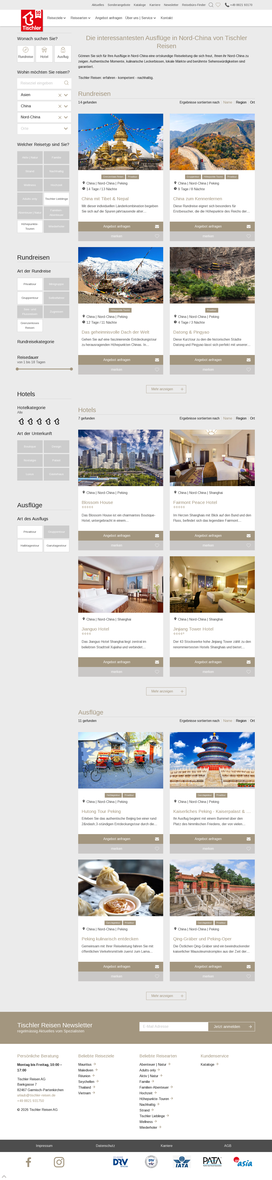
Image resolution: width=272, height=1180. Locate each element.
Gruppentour (193, 177)
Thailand (87, 1087)
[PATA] (212, 1167)
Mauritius (87, 1064)
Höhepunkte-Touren (213, 177)
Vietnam (87, 1093)
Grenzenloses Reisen (113, 177)
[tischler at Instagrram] (59, 1162)
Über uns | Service (141, 18)
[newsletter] (178, 1026)
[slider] (17, 369)
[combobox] (44, 83)
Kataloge (140, 5)
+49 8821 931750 (30, 1101)
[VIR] (151, 1167)
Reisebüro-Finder (194, 5)
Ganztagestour (205, 795)
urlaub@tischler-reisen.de (36, 1095)
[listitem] (227, 102)
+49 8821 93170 (238, 5)
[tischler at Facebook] (29, 1162)
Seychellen (88, 1082)
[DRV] (120, 1167)
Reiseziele (57, 18)
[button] (120, 226)
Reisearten (81, 18)
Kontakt (167, 18)
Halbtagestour (113, 795)
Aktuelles (98, 5)
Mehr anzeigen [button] (168, 389)
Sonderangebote (119, 5)
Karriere (155, 5)
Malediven (88, 1070)
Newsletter (171, 5)
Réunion (86, 1076)
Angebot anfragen (108, 18)
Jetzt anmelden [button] (235, 1026)
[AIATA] (181, 1167)
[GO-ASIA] (243, 1167)
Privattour (132, 177)
